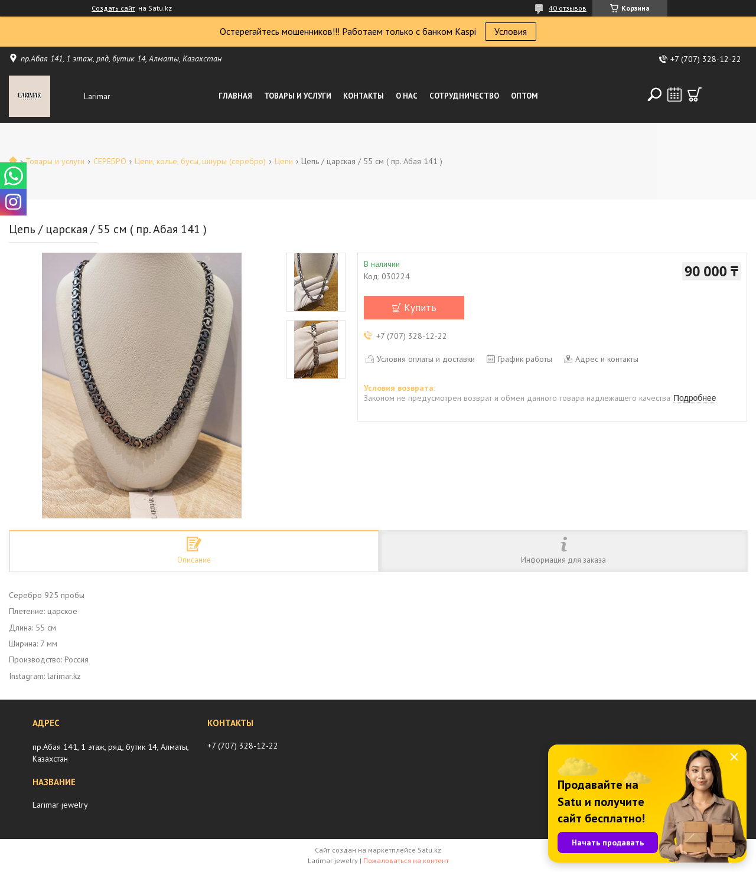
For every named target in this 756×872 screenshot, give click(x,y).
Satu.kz (429, 849)
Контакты (363, 96)
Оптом (524, 96)
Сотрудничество (464, 96)
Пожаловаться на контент (406, 860)
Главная (235, 96)
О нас (407, 96)
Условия (510, 31)
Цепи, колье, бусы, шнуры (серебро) (200, 161)
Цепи (284, 161)
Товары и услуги (297, 96)
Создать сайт (113, 8)
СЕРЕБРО (109, 161)
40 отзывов (567, 8)
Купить (420, 307)
